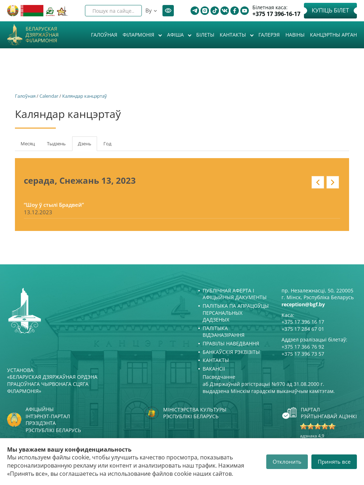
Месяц (28, 143)
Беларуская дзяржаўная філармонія (42, 35)
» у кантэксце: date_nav (332, 182)
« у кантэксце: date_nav (317, 182)
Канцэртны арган (333, 34)
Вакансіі (214, 368)
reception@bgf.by (303, 304)
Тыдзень (56, 143)
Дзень (87, 145)
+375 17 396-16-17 (276, 14)
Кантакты (233, 34)
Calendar (48, 96)
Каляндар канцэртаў (84, 96)
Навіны (295, 34)
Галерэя (269, 34)
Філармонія (139, 34)
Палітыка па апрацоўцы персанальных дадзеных (236, 312)
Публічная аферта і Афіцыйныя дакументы (235, 294)
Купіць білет (330, 10)
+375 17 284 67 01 (303, 328)
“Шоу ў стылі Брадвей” (54, 204)
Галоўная (104, 34)
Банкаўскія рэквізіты (231, 352)
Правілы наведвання (231, 343)
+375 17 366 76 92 (303, 346)
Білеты (205, 34)
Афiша (176, 34)
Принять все (334, 461)
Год (107, 143)
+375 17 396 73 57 (303, 353)
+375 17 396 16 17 (303, 321)
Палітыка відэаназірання (224, 332)
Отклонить (287, 461)
